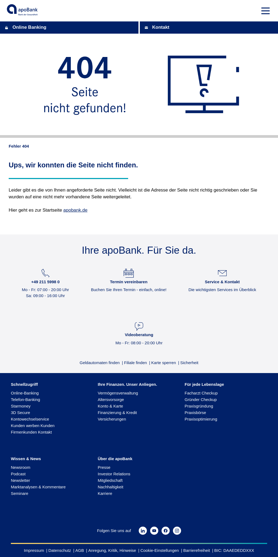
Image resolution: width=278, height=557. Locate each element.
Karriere (105, 493)
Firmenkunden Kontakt (31, 432)
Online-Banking (25, 393)
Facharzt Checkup (201, 393)
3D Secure (20, 412)
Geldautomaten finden (100, 363)
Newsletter (20, 480)
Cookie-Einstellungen (159, 550)
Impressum (34, 550)
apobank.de (75, 210)
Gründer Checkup (201, 399)
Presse (104, 467)
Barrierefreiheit (196, 550)
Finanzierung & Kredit (117, 412)
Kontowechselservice (30, 419)
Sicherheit (189, 363)
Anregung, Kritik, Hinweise (112, 550)
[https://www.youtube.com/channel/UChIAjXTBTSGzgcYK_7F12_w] (154, 531)
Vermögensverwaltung (118, 393)
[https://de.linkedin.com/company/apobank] (143, 531)
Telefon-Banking (25, 399)
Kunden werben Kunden (33, 425)
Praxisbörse (195, 412)
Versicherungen (112, 419)
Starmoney (21, 406)
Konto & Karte (110, 406)
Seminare (19, 493)
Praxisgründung (199, 406)
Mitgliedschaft (110, 480)
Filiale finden (135, 363)
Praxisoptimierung (201, 419)
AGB (79, 550)
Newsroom (20, 467)
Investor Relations (114, 474)
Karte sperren (163, 363)
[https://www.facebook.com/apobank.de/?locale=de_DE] (166, 531)
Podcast (18, 474)
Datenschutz (59, 550)
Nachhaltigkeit (110, 487)
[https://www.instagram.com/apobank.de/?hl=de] (177, 531)
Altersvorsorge (111, 399)
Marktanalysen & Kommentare (38, 487)
